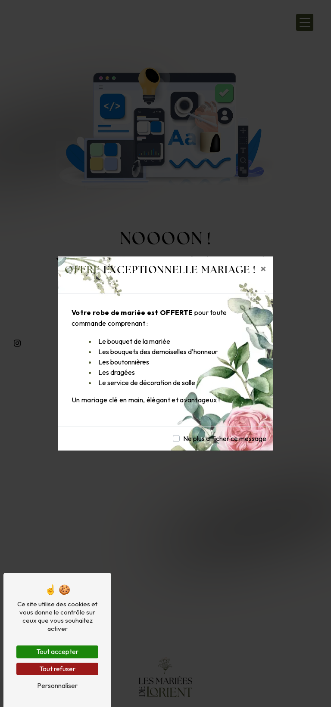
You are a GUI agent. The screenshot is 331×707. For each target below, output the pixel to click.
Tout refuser (57, 668)
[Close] (263, 268)
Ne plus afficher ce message (224, 438)
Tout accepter (57, 651)
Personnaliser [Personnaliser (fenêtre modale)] (57, 685)
